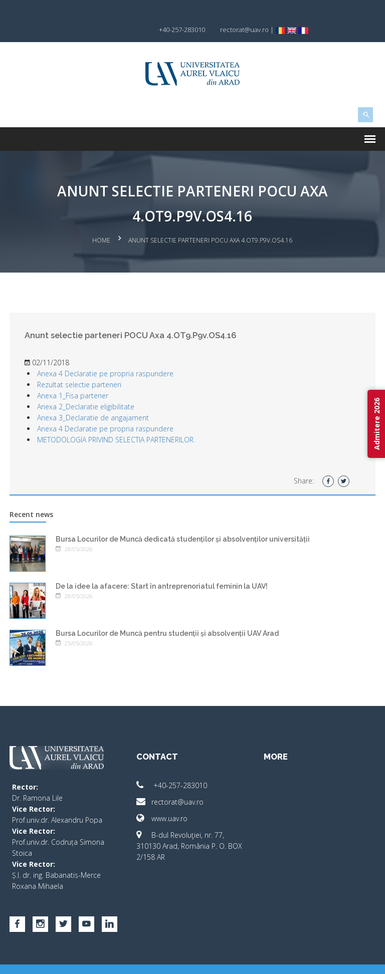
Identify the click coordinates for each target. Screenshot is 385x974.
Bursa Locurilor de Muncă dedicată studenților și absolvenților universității (185, 520)
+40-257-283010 (172, 766)
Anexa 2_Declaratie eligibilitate (88, 387)
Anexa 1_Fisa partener (75, 376)
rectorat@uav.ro (171, 782)
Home (102, 222)
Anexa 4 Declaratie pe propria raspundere (108, 354)
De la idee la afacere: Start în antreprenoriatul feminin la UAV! (164, 567)
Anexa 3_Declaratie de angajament (95, 398)
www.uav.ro (162, 799)
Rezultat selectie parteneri (82, 365)
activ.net (361, 959)
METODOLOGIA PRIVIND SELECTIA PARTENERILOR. (119, 420)
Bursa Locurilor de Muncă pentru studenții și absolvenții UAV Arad (169, 614)
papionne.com (319, 959)
